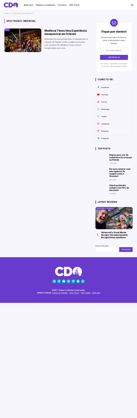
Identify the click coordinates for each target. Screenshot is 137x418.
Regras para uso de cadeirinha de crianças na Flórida (120, 157)
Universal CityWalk (104, 208)
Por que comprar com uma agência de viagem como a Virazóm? (119, 172)
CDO (7, 30)
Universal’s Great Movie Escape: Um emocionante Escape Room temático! (114, 235)
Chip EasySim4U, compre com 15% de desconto (119, 187)
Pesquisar (125, 249)
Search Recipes (102, 246)
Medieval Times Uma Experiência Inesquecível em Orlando (65, 32)
